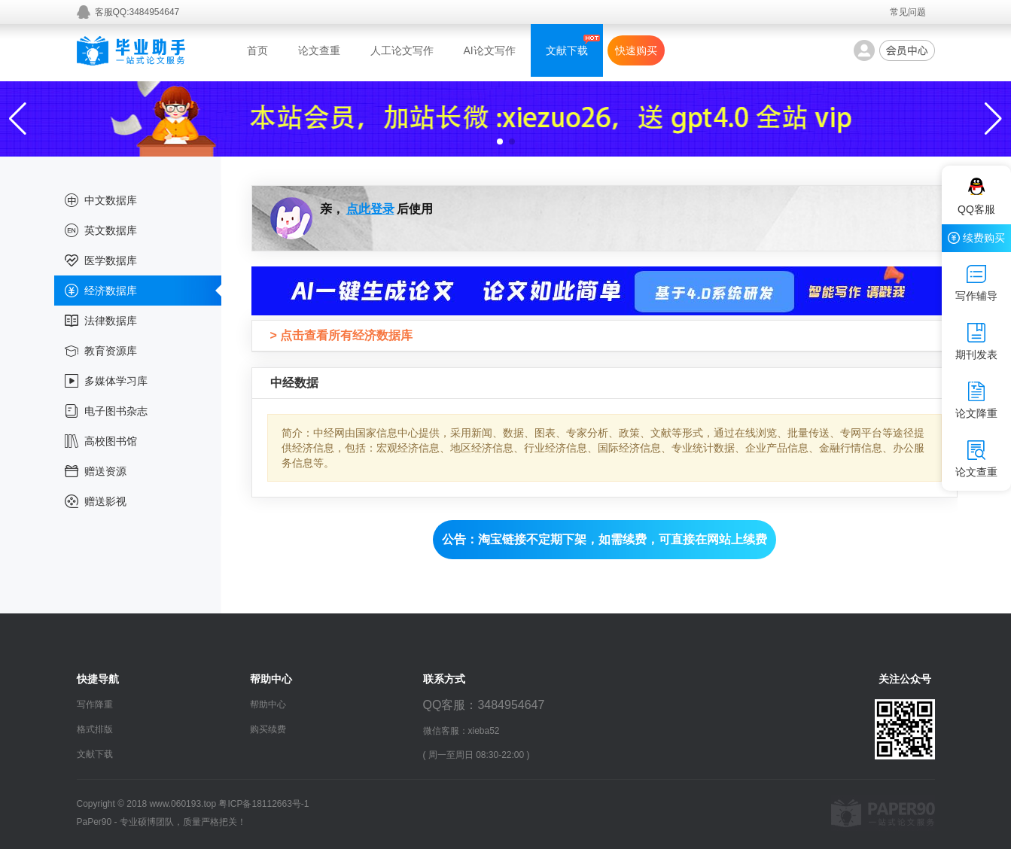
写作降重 (95, 704)
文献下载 (567, 50)
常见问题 (908, 12)
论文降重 (976, 400)
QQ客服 (976, 196)
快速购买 (636, 50)
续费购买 (976, 238)
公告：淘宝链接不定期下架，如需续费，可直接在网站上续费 (604, 539)
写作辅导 (976, 283)
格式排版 (95, 729)
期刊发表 (976, 342)
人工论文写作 (402, 50)
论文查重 (319, 50)
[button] (500, 141)
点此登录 (370, 208)
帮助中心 (268, 704)
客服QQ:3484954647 (137, 12)
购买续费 (268, 729)
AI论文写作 (490, 50)
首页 (257, 50)
